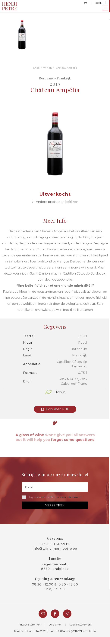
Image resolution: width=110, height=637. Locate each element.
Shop (36, 67)
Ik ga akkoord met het (51, 497)
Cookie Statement (80, 624)
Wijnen (47, 67)
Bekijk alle (55, 589)
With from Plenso (84, 631)
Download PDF (55, 409)
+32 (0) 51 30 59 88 (55, 544)
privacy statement (69, 497)
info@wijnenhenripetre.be (55, 548)
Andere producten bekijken (55, 201)
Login (98, 2)
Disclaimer (55, 624)
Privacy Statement (30, 624)
